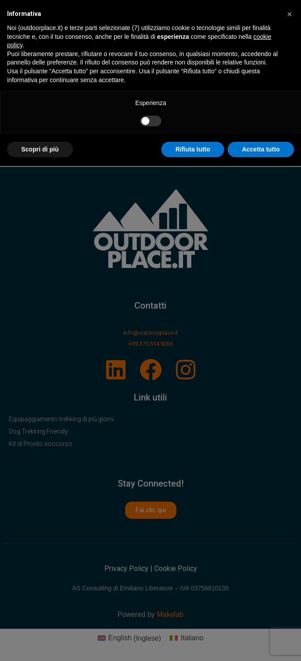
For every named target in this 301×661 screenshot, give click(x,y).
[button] (289, 14)
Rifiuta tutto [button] (192, 149)
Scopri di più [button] (40, 149)
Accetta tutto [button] (261, 149)
